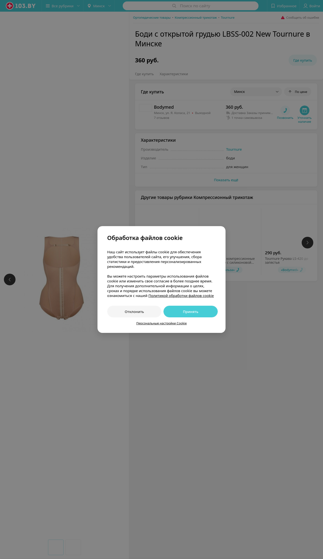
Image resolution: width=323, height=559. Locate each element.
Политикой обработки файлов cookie (181, 295)
